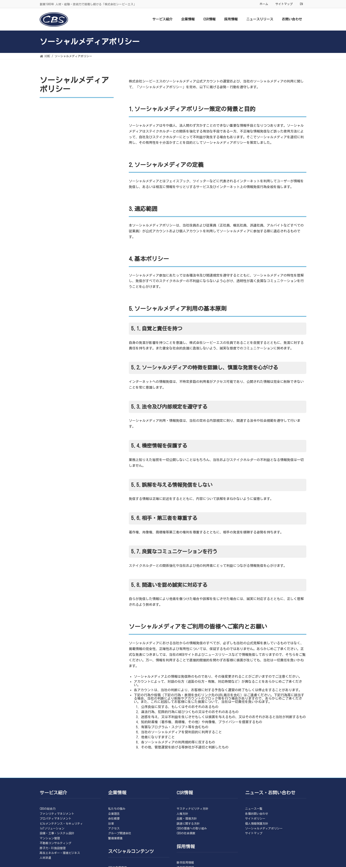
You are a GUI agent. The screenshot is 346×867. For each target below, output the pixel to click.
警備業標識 (115, 838)
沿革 (111, 823)
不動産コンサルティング (55, 843)
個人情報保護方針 (256, 823)
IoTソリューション (52, 828)
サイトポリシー (255, 818)
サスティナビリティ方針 (192, 808)
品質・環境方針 (187, 818)
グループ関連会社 (119, 833)
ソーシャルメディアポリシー (264, 828)
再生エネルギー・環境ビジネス (60, 852)
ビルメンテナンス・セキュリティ (61, 823)
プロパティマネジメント (55, 818)
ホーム (264, 3)
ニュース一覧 (253, 808)
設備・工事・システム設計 (57, 833)
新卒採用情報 (185, 862)
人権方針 (182, 813)
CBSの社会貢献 (186, 833)
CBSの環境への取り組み (192, 828)
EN (301, 3)
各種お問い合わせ (256, 813)
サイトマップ (284, 3)
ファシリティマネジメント (57, 813)
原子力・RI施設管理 (53, 848)
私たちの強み (116, 808)
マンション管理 (50, 838)
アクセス (114, 828)
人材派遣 (45, 857)
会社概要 (114, 818)
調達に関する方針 (188, 823)
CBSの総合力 (48, 808)
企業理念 (114, 813)
